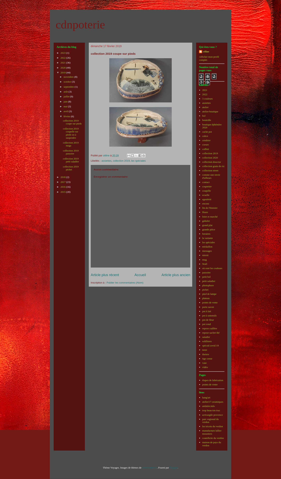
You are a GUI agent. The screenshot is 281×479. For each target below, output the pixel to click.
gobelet (206, 220)
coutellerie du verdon (213, 438)
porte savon (208, 307)
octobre (68, 81)
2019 (63, 72)
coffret (205, 149)
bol (203, 115)
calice (205, 136)
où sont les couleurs (212, 268)
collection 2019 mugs (71, 144)
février (67, 116)
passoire (206, 272)
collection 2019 (121, 160)
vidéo (205, 367)
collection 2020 (210, 157)
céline (206, 51)
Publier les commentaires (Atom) (125, 282)
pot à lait (206, 311)
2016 (63, 186)
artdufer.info (208, 406)
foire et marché (210, 216)
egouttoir (206, 199)
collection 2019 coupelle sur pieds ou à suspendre (71, 133)
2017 (63, 182)
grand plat (207, 225)
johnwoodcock (149, 467)
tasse (204, 349)
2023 (63, 52)
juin (66, 101)
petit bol (206, 276)
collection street (210, 170)
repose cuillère (209, 328)
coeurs (205, 144)
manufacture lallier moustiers (211, 432)
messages (207, 250)
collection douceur (211, 161)
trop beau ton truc (211, 410)
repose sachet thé (211, 332)
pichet (205, 289)
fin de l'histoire (209, 207)
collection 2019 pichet (71, 168)
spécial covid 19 (210, 345)
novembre (69, 76)
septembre (69, 86)
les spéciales (138, 160)
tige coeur (207, 358)
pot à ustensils (209, 315)
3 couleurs (207, 98)
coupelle (206, 190)
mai (66, 106)
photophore (208, 285)
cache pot (207, 131)
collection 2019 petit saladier (71, 160)
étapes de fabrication (212, 380)
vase (204, 362)
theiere (205, 354)
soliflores (207, 341)
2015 (63, 191)
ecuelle (205, 195)
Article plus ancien (175, 275)
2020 (63, 67)
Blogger (174, 467)
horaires (206, 233)
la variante (207, 238)
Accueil (140, 275)
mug (204, 259)
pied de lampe (209, 293)
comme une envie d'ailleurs (211, 176)
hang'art (206, 397)
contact (206, 182)
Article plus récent (105, 275)
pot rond (206, 324)
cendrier (206, 140)
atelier (205, 107)
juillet (67, 96)
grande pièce (208, 229)
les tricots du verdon (212, 426)
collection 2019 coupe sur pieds (72, 122)
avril (66, 111)
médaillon (207, 246)
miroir (205, 255)
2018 (63, 177)
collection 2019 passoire (71, 152)
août (66, 91)
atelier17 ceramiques (212, 401)
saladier (206, 336)
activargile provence (212, 414)
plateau (206, 298)
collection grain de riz (213, 166)
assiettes (106, 160)
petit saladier (208, 281)
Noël (204, 263)
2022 (63, 57)
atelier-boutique (210, 111)
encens (205, 203)
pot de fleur (208, 319)
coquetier (207, 186)
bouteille (206, 120)
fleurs (205, 212)
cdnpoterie (80, 24)
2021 (63, 62)
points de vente (210, 302)
